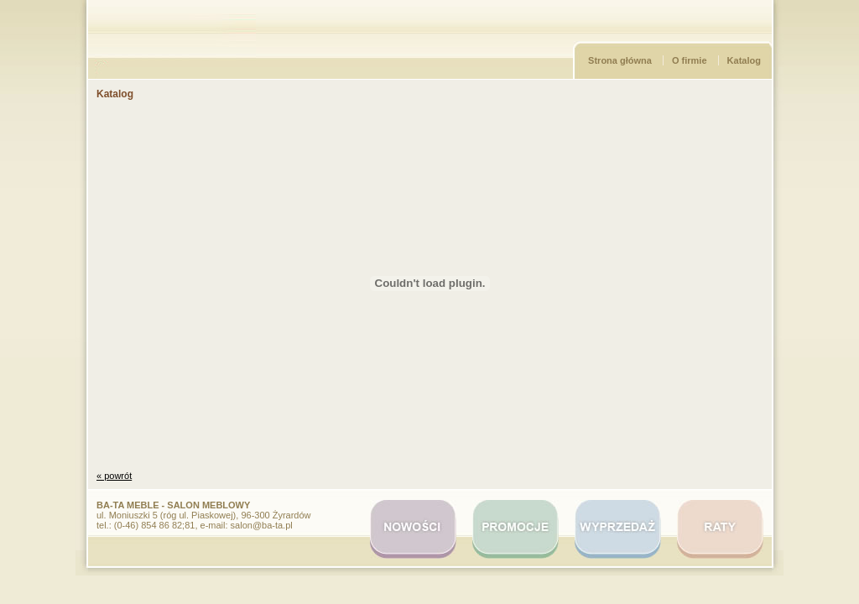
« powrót (114, 476)
